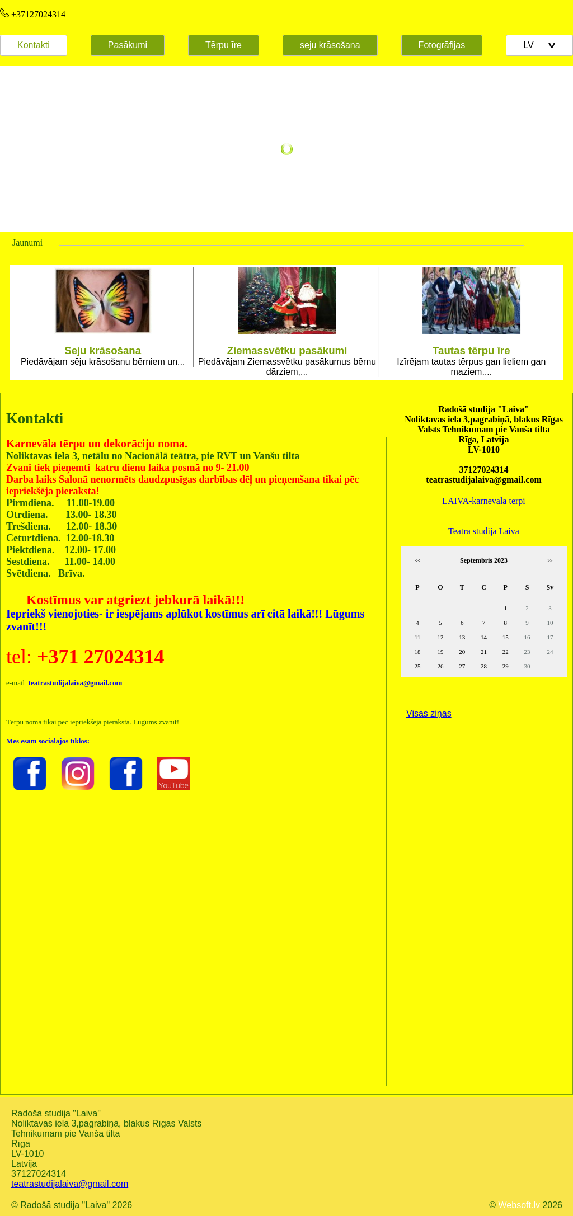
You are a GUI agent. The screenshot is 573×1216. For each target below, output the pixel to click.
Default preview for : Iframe (193, 931)
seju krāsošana (330, 45)
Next (546, 322)
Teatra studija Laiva (483, 531)
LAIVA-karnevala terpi (483, 501)
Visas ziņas (429, 713)
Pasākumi (127, 45)
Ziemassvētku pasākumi (287, 350)
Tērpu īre (223, 45)
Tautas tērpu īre (471, 350)
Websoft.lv (519, 1205)
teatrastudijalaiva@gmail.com (69, 1184)
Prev (27, 322)
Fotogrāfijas (442, 45)
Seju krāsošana (102, 350)
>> (549, 560)
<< (417, 560)
